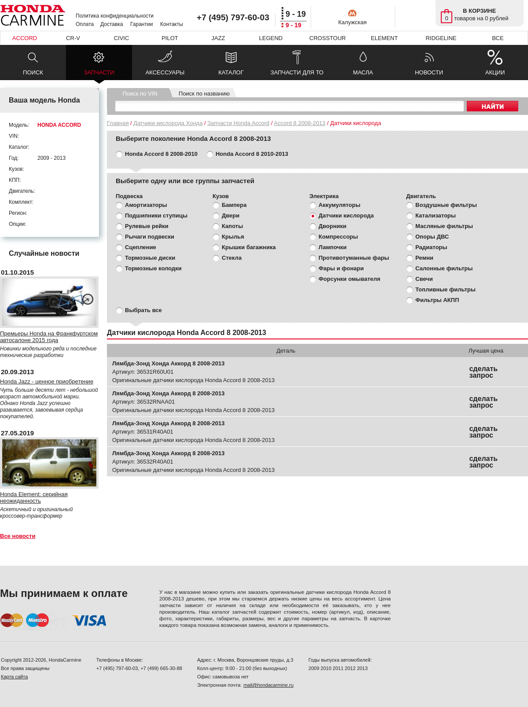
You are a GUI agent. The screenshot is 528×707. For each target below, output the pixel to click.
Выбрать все (143, 310)
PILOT (169, 38)
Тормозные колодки (153, 268)
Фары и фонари (341, 268)
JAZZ (218, 38)
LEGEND (270, 38)
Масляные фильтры (444, 226)
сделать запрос (483, 372)
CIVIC (121, 38)
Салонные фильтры (444, 268)
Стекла (232, 257)
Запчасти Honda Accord (238, 123)
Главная (117, 123)
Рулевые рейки (147, 226)
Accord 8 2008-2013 (299, 123)
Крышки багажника (249, 247)
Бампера (234, 205)
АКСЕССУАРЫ (165, 72)
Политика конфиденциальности (115, 16)
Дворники (332, 226)
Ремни (424, 257)
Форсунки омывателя (349, 279)
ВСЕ (497, 38)
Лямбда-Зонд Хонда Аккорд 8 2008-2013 (168, 363)
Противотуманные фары (354, 257)
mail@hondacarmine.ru (268, 685)
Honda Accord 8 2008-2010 (161, 154)
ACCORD (24, 38)
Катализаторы (435, 215)
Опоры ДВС (432, 236)
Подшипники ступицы (156, 215)
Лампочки (333, 247)
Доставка (111, 24)
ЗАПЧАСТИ (99, 74)
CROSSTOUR (327, 38)
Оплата (85, 24)
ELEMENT (384, 38)
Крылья (233, 236)
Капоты (232, 226)
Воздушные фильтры (446, 205)
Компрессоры (338, 236)
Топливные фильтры (445, 289)
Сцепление (140, 247)
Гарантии (141, 24)
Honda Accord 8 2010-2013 (252, 154)
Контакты (171, 24)
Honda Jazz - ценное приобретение (46, 381)
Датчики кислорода (346, 215)
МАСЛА (363, 72)
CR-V (73, 38)
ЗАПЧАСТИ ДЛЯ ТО (297, 72)
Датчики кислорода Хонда (167, 123)
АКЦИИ (495, 72)
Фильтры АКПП (437, 300)
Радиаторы (431, 247)
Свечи (424, 279)
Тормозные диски (150, 257)
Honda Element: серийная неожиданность (34, 497)
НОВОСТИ (429, 72)
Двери (230, 215)
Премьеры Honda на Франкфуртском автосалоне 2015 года (49, 336)
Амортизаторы (146, 205)
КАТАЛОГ (230, 72)
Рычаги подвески (149, 236)
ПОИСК (33, 72)
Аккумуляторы (339, 205)
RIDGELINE (440, 38)
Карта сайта (14, 676)
